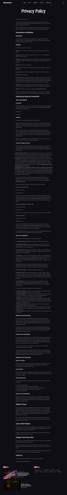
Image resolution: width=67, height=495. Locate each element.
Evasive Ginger (16, 474)
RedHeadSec (7, 3)
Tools (55, 471)
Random (41, 471)
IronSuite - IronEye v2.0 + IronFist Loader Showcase (22, 480)
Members (35, 3)
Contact (41, 3)
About (29, 3)
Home (25, 3)
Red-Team (45, 471)
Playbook (36, 471)
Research (50, 471)
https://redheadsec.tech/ (41, 88)
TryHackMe (59, 471)
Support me (48, 3)
